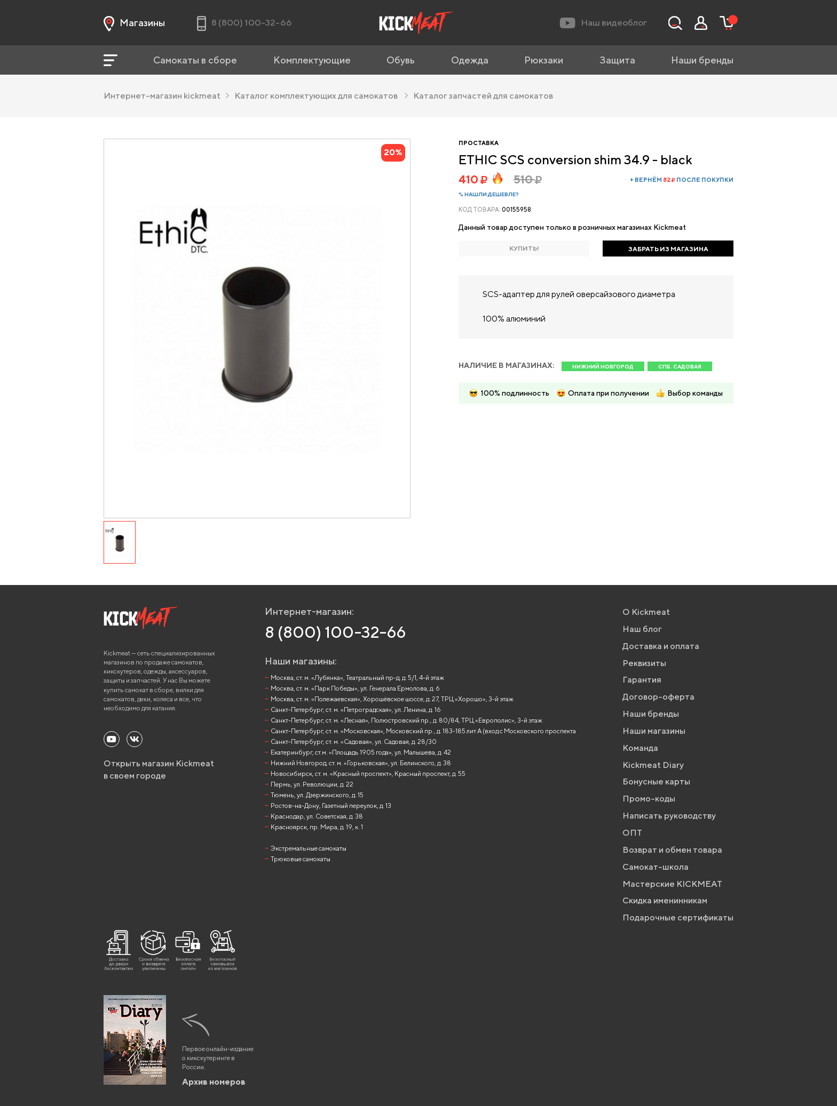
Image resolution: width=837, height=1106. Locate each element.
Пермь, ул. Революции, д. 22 (312, 784)
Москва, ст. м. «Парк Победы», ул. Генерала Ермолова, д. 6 (355, 688)
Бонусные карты (656, 781)
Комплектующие (312, 60)
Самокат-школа (655, 867)
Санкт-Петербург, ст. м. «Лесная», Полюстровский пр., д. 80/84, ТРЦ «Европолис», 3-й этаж (406, 720)
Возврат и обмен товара (672, 850)
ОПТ (632, 833)
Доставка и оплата (660, 646)
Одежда (469, 60)
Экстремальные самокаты (308, 848)
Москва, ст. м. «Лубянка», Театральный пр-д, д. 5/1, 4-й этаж (357, 678)
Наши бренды (702, 60)
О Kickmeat (646, 612)
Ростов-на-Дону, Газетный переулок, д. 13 (331, 806)
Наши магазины (653, 731)
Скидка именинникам (664, 900)
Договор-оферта (658, 697)
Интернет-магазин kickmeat (166, 96)
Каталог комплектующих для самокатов (321, 96)
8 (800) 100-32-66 (335, 632)
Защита (617, 60)
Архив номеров (214, 1082)
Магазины (134, 23)
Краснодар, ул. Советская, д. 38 (317, 816)
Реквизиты (644, 663)
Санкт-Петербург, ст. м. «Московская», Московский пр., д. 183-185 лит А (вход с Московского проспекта (423, 731)
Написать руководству (669, 816)
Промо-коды (648, 799)
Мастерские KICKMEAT (672, 884)
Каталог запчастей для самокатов (483, 96)
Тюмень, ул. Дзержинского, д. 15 (317, 795)
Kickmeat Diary (653, 765)
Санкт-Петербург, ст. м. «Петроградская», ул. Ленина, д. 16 (356, 710)
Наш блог (642, 629)
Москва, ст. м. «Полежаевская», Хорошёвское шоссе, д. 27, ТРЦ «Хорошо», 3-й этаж (392, 699)
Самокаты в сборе (195, 60)
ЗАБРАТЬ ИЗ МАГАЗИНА (668, 249)
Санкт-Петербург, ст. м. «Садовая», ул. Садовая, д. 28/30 (354, 742)
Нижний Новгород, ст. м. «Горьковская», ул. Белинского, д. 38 (361, 763)
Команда (640, 748)
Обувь (400, 60)
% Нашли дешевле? (489, 194)
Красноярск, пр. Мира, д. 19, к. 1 (317, 827)
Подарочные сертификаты (677, 917)
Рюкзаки (543, 60)
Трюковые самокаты (300, 859)
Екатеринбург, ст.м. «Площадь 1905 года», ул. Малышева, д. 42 (361, 752)
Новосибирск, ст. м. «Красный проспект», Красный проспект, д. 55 (368, 774)
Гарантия (641, 680)
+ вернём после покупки (681, 179)
